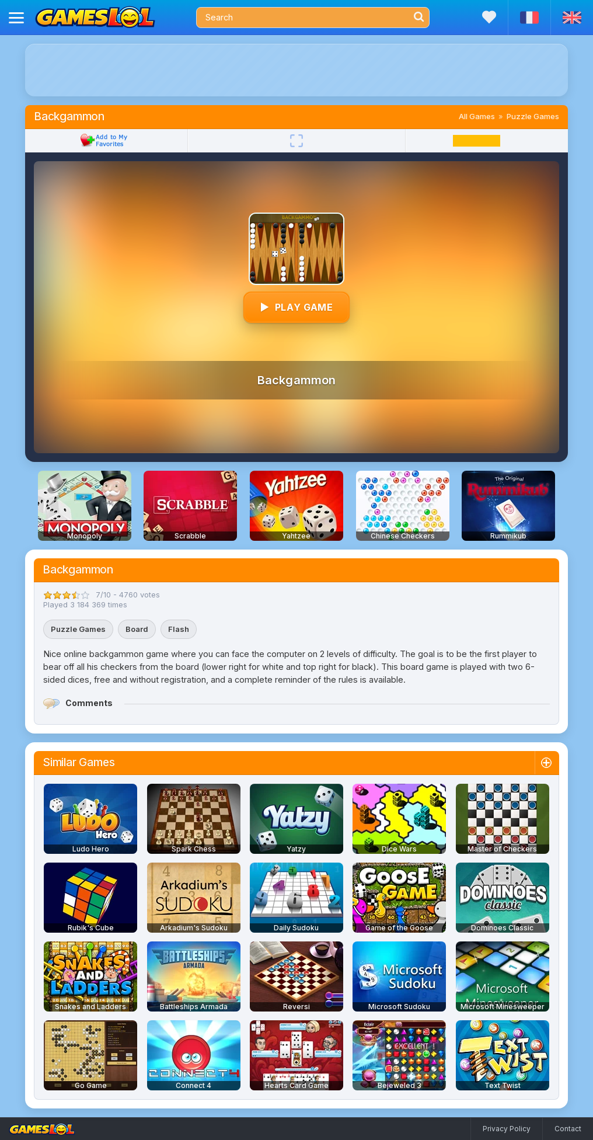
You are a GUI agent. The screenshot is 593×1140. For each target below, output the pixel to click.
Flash (178, 629)
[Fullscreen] (296, 141)
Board (136, 629)
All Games (477, 116)
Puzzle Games (533, 116)
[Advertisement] (296, 70)
